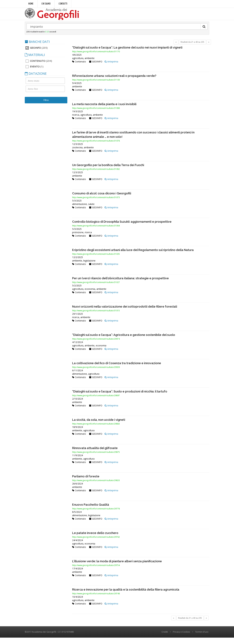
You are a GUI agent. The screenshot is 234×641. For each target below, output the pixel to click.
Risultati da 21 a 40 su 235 (192, 45)
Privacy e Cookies (181, 635)
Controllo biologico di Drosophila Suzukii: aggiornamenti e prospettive (122, 225)
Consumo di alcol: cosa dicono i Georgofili (101, 196)
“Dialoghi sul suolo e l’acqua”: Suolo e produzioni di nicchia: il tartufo (119, 395)
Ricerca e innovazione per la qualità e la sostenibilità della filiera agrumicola (125, 593)
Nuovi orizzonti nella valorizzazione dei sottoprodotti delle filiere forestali (124, 310)
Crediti (165, 635)
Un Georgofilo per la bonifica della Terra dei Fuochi (108, 168)
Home (30, 3)
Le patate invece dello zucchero (95, 536)
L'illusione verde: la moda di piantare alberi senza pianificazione (117, 564)
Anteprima (111, 64)
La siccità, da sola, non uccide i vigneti (98, 423)
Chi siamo (45, 3)
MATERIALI (35, 58)
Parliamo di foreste (85, 479)
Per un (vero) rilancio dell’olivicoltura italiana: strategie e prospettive (120, 281)
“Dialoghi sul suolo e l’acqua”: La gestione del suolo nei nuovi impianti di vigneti (127, 51)
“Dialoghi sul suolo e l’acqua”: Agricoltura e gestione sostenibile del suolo (123, 338)
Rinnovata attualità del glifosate (95, 451)
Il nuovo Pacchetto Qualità (90, 508)
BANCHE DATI (37, 45)
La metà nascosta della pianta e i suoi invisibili (104, 107)
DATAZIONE (36, 77)
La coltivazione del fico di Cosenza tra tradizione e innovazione (116, 366)
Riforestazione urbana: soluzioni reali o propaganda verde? (114, 79)
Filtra (46, 103)
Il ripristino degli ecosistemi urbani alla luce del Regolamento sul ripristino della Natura (133, 253)
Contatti (63, 3)
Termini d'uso (201, 635)
